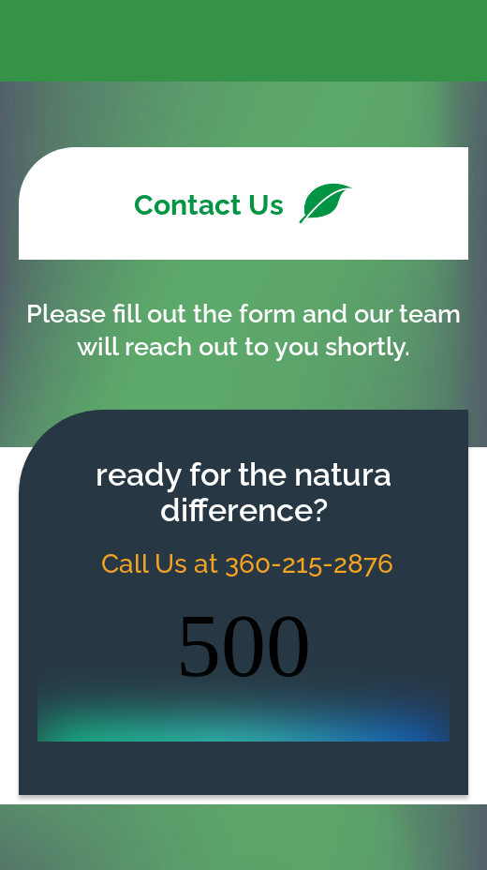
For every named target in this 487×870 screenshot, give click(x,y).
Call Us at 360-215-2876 (244, 563)
